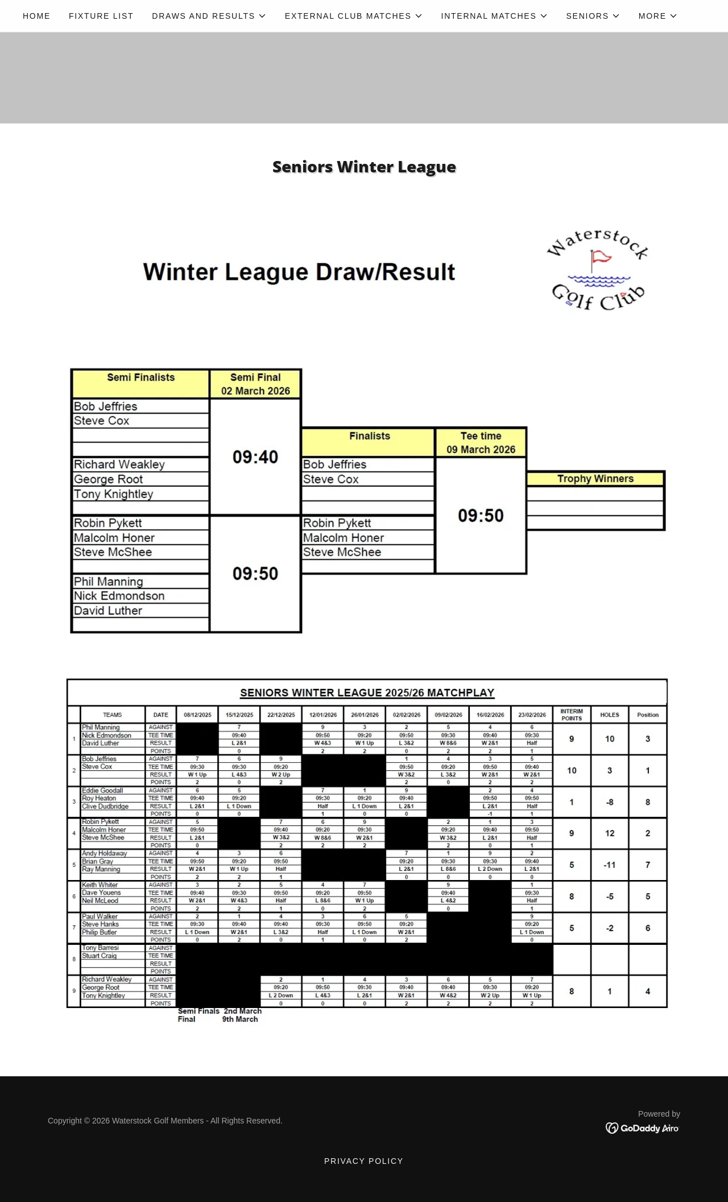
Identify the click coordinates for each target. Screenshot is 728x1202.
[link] (643, 1128)
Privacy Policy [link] (364, 1161)
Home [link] (37, 15)
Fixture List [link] (101, 15)
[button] (209, 16)
